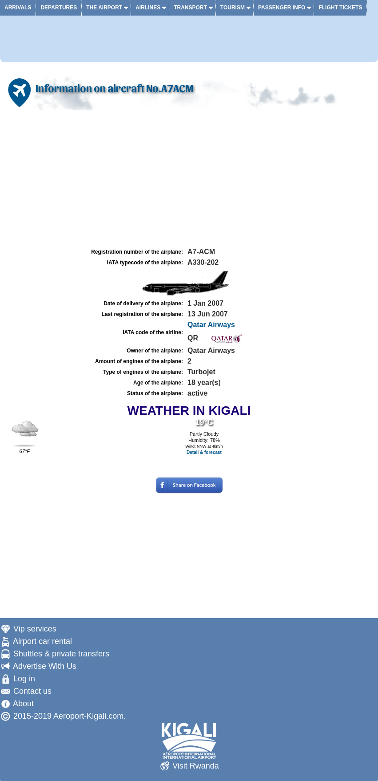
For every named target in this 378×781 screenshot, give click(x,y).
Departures (58, 7)
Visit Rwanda (195, 765)
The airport (104, 7)
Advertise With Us (44, 666)
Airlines (147, 7)
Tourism (232, 7)
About (23, 703)
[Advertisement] (189, 179)
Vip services (34, 628)
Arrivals (17, 7)
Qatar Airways (211, 324)
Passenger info (281, 7)
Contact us (32, 691)
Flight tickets (340, 7)
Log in (24, 678)
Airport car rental (42, 641)
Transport (190, 7)
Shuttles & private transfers (61, 653)
